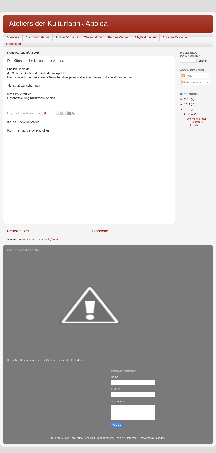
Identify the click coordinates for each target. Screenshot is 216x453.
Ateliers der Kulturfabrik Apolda (58, 23)
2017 (187, 104)
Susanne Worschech (176, 37)
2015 (187, 109)
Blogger (159, 437)
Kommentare (191, 82)
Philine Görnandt (67, 37)
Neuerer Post (18, 231)
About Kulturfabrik (37, 37)
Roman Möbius (118, 37)
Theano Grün (93, 37)
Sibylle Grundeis (145, 37)
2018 (187, 99)
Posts (187, 75)
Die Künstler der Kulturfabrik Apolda (196, 122)
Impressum (13, 43)
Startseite (13, 37)
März (190, 114)
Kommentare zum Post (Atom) (40, 239)
